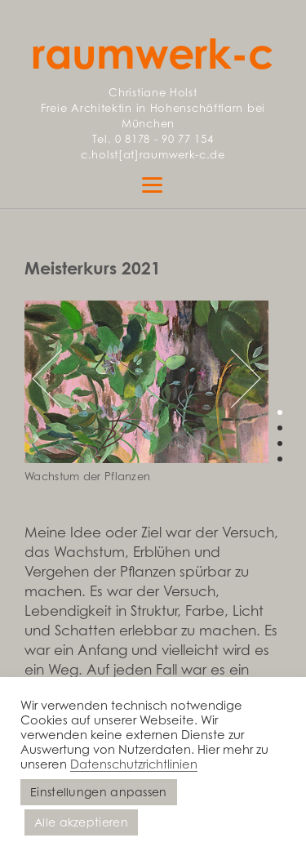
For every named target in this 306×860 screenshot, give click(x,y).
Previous (61, 378)
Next (231, 378)
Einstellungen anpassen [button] (98, 792)
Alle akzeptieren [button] (81, 822)
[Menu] (153, 183)
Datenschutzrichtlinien (133, 763)
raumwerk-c (153, 53)
